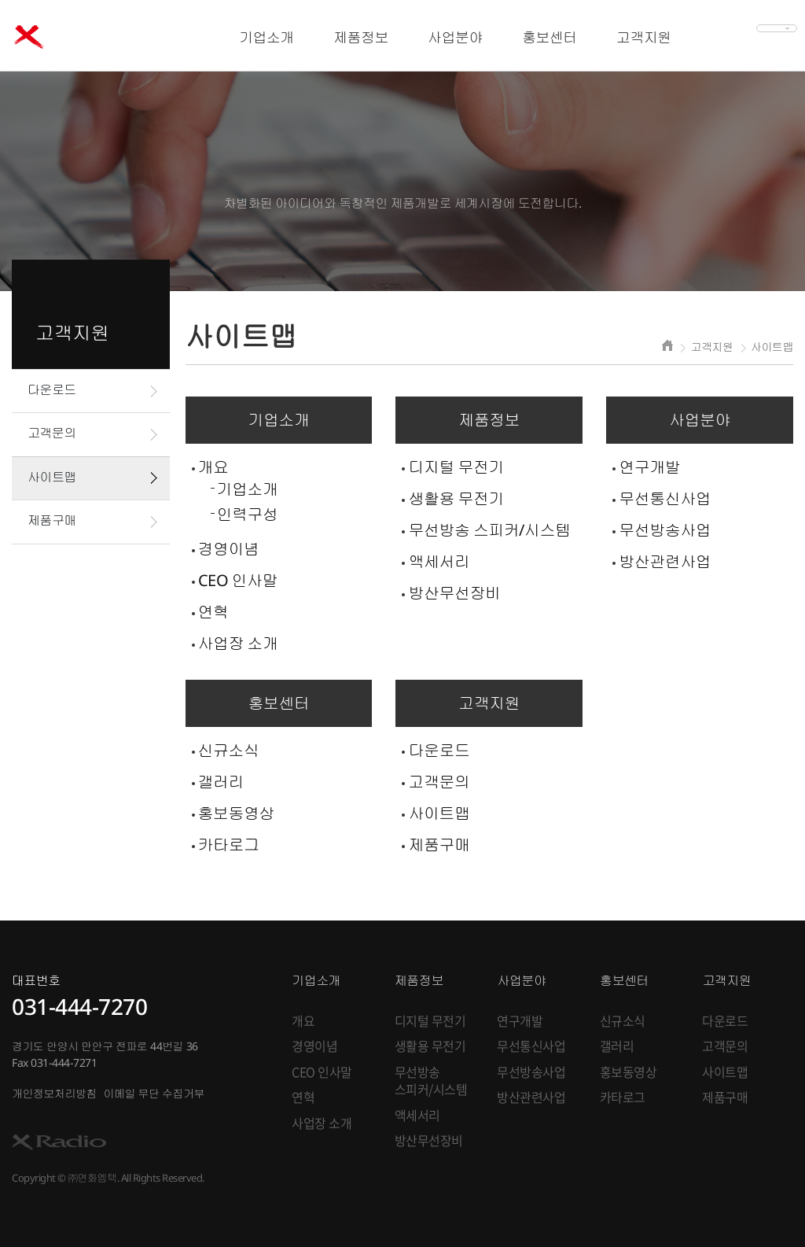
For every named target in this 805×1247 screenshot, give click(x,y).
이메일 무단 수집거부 (154, 1093)
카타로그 (228, 844)
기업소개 (247, 489)
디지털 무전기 (456, 467)
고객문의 (52, 432)
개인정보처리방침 (54, 1093)
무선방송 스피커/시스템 (489, 529)
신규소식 (228, 750)
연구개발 (649, 467)
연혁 (213, 611)
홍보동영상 (236, 813)
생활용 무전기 (456, 498)
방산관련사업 (665, 561)
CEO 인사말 (238, 580)
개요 (213, 467)
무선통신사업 (665, 498)
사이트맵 (52, 476)
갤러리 (221, 781)
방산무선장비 (454, 592)
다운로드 (52, 389)
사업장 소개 (238, 643)
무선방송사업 (665, 529)
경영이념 (228, 548)
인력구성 (247, 514)
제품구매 (52, 520)
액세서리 (438, 561)
